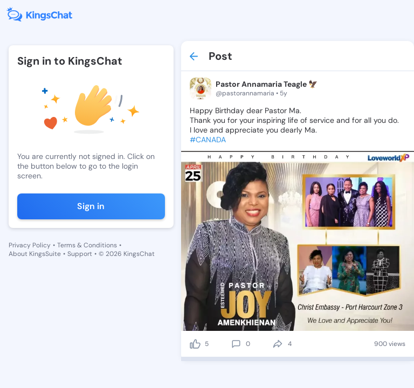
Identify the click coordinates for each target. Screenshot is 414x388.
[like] (195, 343)
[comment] (236, 343)
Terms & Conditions (87, 245)
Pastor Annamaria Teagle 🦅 (267, 84)
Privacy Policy (30, 245)
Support (79, 254)
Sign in (91, 206)
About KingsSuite (35, 254)
